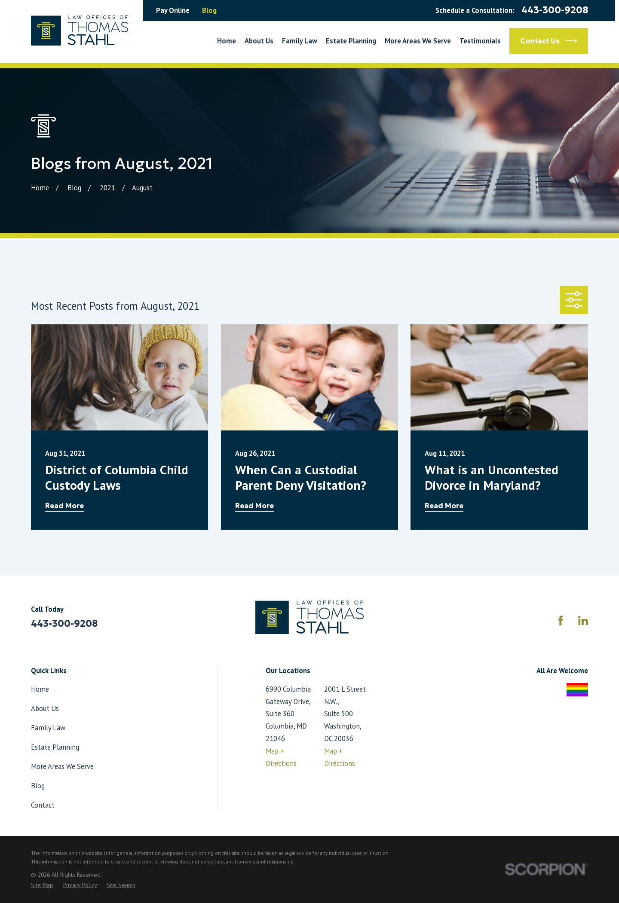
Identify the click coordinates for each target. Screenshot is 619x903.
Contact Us (548, 41)
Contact (43, 805)
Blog (209, 10)
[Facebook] (561, 620)
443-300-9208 (554, 10)
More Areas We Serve (62, 766)
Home (40, 689)
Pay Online (173, 10)
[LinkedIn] (583, 620)
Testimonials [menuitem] (480, 41)
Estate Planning (55, 747)
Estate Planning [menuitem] (351, 41)
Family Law (48, 727)
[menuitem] (42, 885)
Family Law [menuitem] (299, 41)
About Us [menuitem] (259, 41)
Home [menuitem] (226, 41)
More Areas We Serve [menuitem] (418, 41)
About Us (45, 708)
